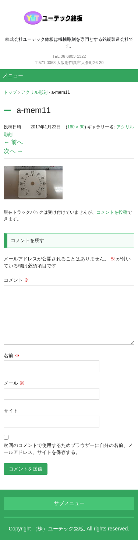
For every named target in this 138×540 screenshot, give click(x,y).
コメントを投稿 (111, 212)
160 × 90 (76, 126)
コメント (16, 280)
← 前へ (13, 142)
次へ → (13, 151)
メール (14, 383)
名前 (12, 355)
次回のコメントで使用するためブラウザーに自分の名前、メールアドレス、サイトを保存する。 (68, 449)
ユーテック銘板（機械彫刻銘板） (69, 18)
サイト (11, 410)
